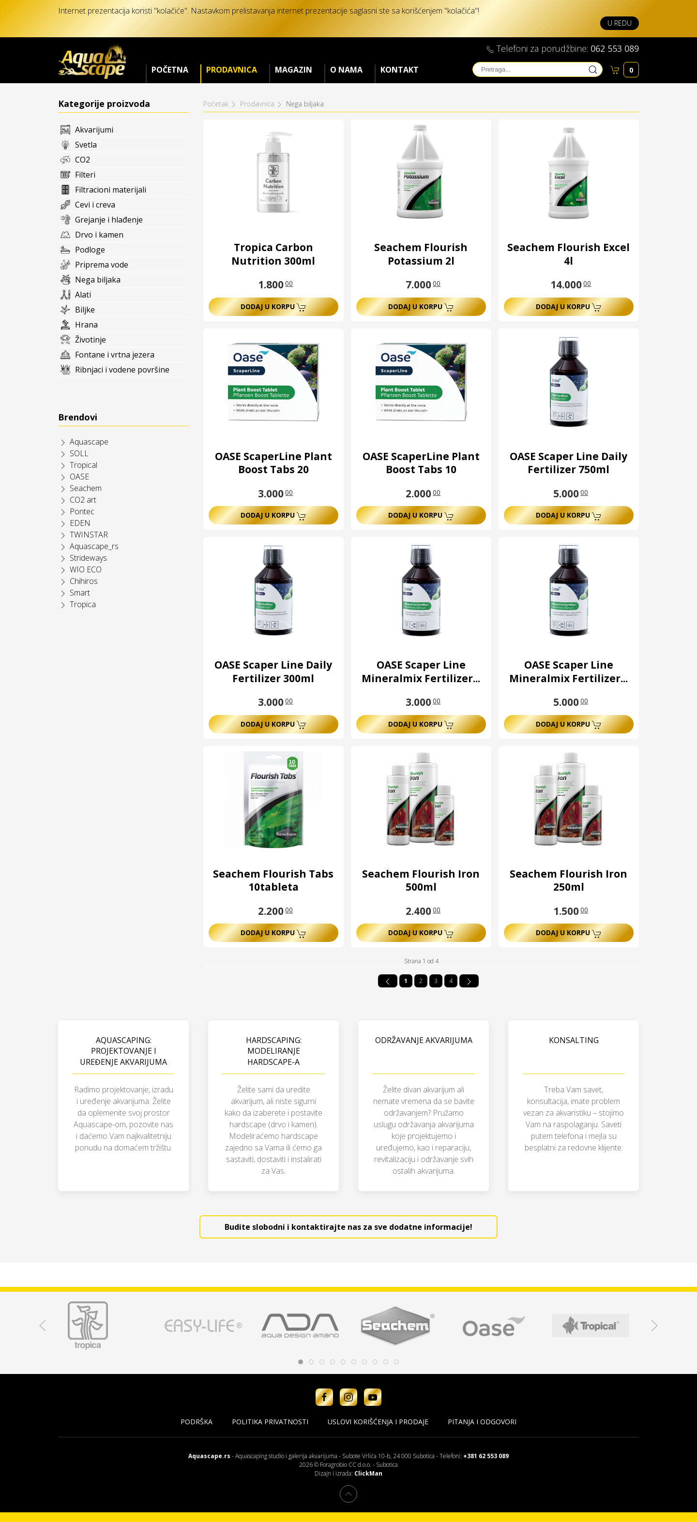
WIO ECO (86, 569)
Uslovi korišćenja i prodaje (378, 1421)
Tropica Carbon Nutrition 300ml (273, 254)
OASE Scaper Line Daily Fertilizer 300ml (273, 671)
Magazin (293, 69)
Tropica (83, 604)
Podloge (90, 249)
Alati (83, 294)
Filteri (85, 174)
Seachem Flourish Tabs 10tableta (273, 880)
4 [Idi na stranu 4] (451, 981)
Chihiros (84, 581)
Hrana (86, 324)
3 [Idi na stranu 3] (436, 981)
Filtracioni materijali (110, 189)
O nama (346, 69)
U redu (619, 23)
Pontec (82, 511)
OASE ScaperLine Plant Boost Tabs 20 (273, 463)
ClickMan (368, 1473)
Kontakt (399, 69)
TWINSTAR (89, 534)
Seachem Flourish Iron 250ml (568, 880)
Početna (170, 69)
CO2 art (83, 499)
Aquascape (89, 441)
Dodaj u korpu (273, 307)
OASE (79, 476)
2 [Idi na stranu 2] (421, 981)
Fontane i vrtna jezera (114, 354)
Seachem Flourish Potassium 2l (421, 254)
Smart (80, 592)
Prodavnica (231, 69)
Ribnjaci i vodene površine (122, 369)
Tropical (83, 465)
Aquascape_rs (94, 546)
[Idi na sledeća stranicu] (469, 980)
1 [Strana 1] (406, 981)
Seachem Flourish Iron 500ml (421, 880)
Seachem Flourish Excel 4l (568, 254)
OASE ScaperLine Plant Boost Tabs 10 (421, 463)
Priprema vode (101, 264)
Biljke (85, 309)
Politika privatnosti (270, 1421)
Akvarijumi (94, 129)
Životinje (90, 339)
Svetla (86, 144)
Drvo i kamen (99, 234)
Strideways (88, 557)
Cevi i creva (95, 204)
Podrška (196, 1421)
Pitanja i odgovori (482, 1421)
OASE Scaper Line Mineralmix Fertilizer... (421, 671)
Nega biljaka (98, 279)
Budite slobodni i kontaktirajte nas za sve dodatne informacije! (348, 1227)
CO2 (82, 159)
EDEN (80, 523)
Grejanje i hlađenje (109, 219)
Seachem (86, 488)
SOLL (79, 453)
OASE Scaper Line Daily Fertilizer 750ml (568, 463)
